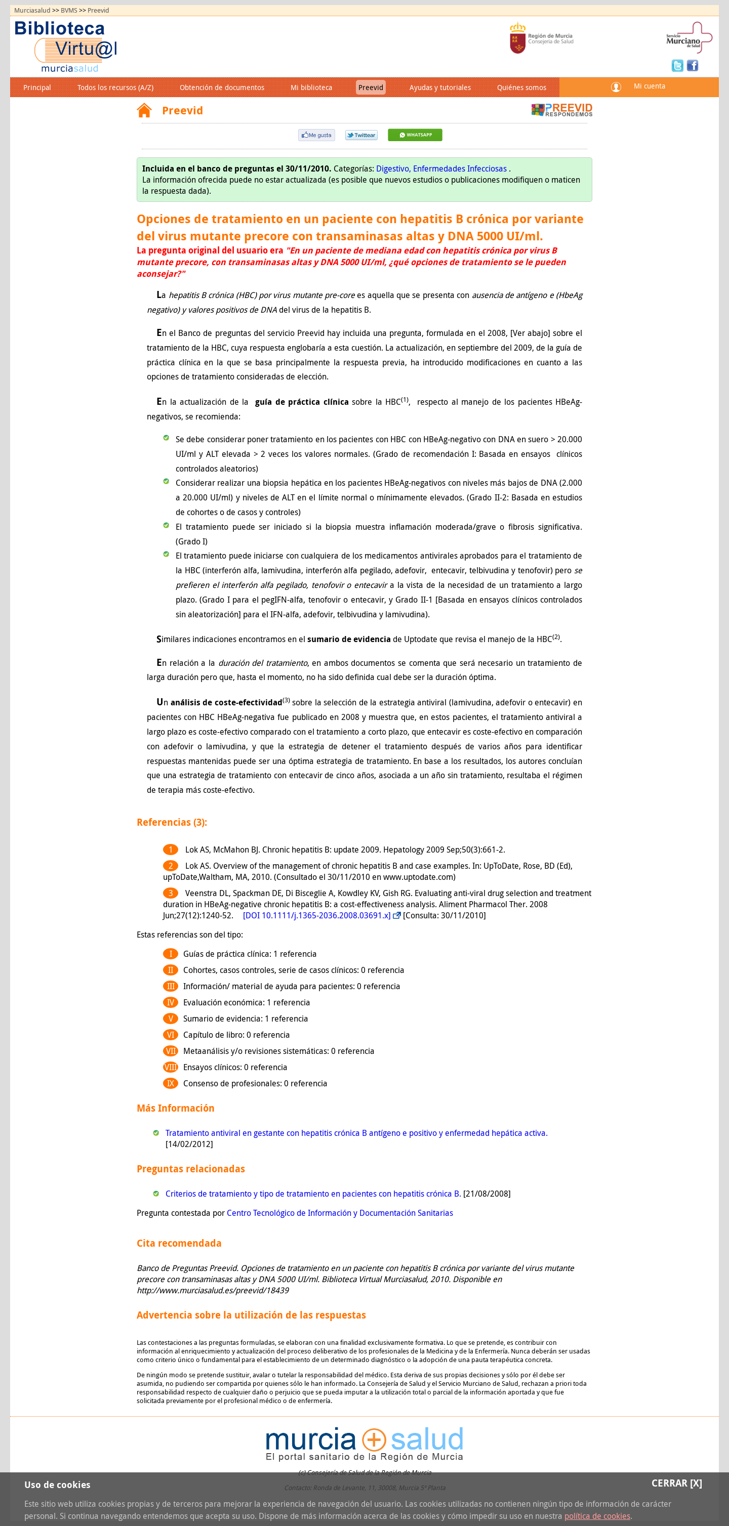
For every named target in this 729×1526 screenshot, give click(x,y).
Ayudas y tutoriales (440, 87)
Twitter (678, 64)
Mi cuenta (649, 86)
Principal (37, 87)
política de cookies (597, 1515)
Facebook (692, 64)
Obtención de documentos (222, 87)
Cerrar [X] (677, 1483)
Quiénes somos (521, 87)
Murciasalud (32, 10)
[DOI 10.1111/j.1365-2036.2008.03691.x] (317, 915)
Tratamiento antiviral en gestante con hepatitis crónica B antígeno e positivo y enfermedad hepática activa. (357, 1132)
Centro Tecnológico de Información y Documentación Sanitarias (340, 1212)
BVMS (69, 10)
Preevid (98, 10)
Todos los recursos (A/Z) (115, 87)
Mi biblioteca (311, 87)
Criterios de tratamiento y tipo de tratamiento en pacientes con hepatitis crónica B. (314, 1193)
